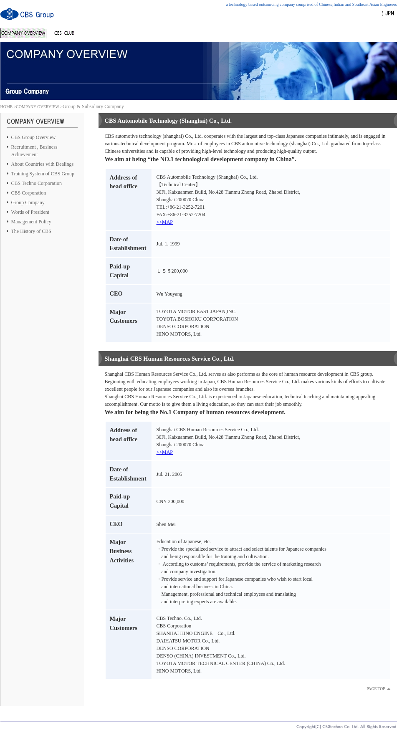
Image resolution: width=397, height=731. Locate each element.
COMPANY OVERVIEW (37, 106)
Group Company (28, 202)
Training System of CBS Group (43, 174)
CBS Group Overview (33, 137)
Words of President (30, 212)
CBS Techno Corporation (36, 183)
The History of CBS (31, 231)
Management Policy (31, 222)
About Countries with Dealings (42, 164)
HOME (6, 106)
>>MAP (165, 222)
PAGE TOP (376, 688)
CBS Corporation (28, 193)
